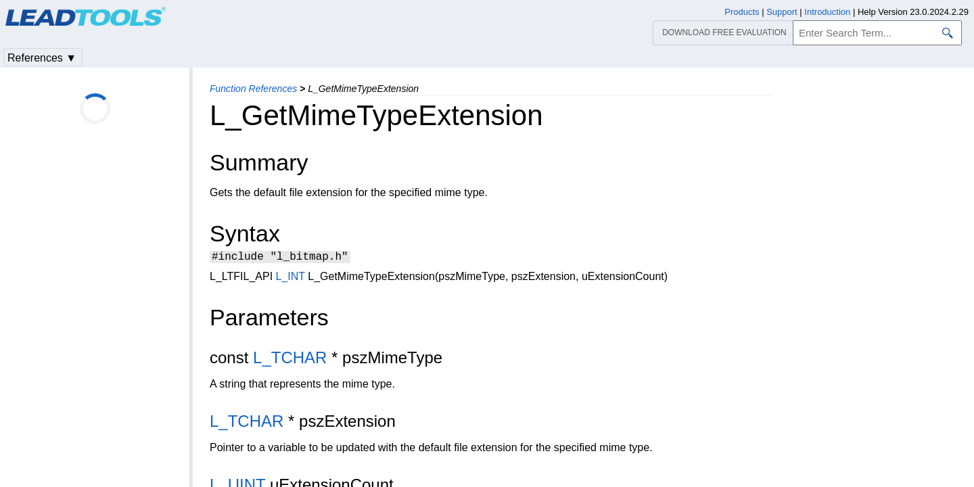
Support (781, 12)
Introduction (827, 12)
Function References (253, 88)
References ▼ (41, 58)
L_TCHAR (290, 359)
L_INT (290, 278)
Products (741, 12)
